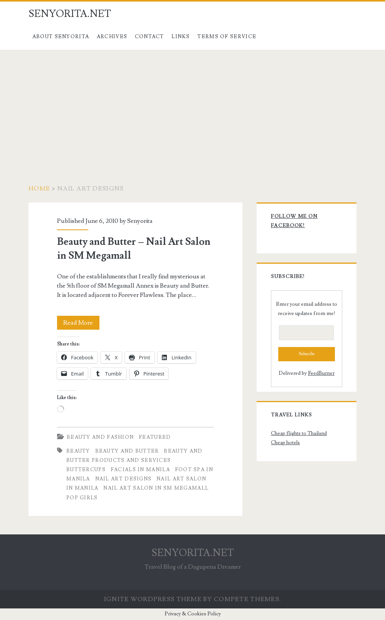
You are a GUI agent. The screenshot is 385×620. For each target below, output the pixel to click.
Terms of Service (226, 37)
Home (39, 188)
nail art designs (123, 479)
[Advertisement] (192, 108)
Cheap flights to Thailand (299, 433)
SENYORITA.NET (70, 13)
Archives (112, 37)
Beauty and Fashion (100, 437)
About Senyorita (60, 37)
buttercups (86, 470)
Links (180, 37)
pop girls (82, 498)
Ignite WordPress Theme (153, 599)
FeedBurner (321, 373)
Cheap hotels (285, 443)
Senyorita (140, 221)
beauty (78, 451)
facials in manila (140, 470)
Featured (155, 437)
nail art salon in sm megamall (155, 488)
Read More (81, 323)
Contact (149, 37)
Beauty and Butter (127, 451)
